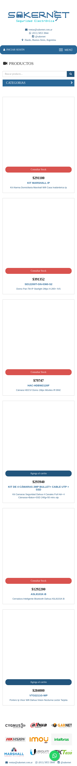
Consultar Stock (38, 169)
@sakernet (38, 36)
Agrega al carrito (38, 473)
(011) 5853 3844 (38, 33)
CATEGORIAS (15, 83)
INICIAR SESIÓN (14, 49)
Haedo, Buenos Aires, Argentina (38, 40)
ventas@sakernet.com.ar (38, 29)
